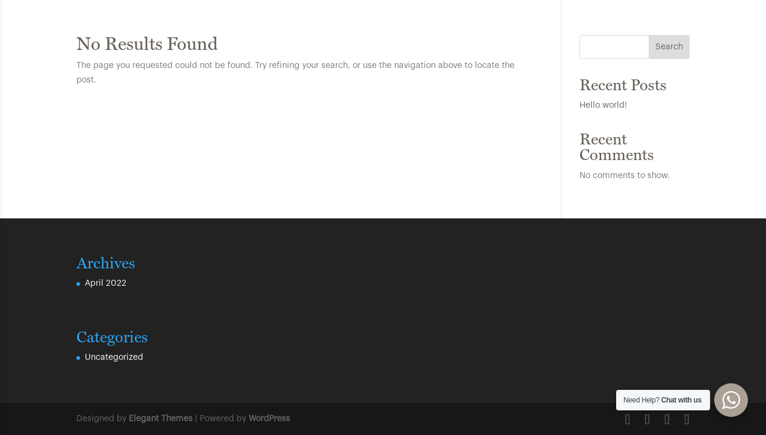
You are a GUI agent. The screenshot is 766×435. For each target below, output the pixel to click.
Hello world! (603, 105)
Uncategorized (114, 357)
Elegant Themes (161, 419)
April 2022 (105, 283)
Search (669, 47)
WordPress (269, 419)
